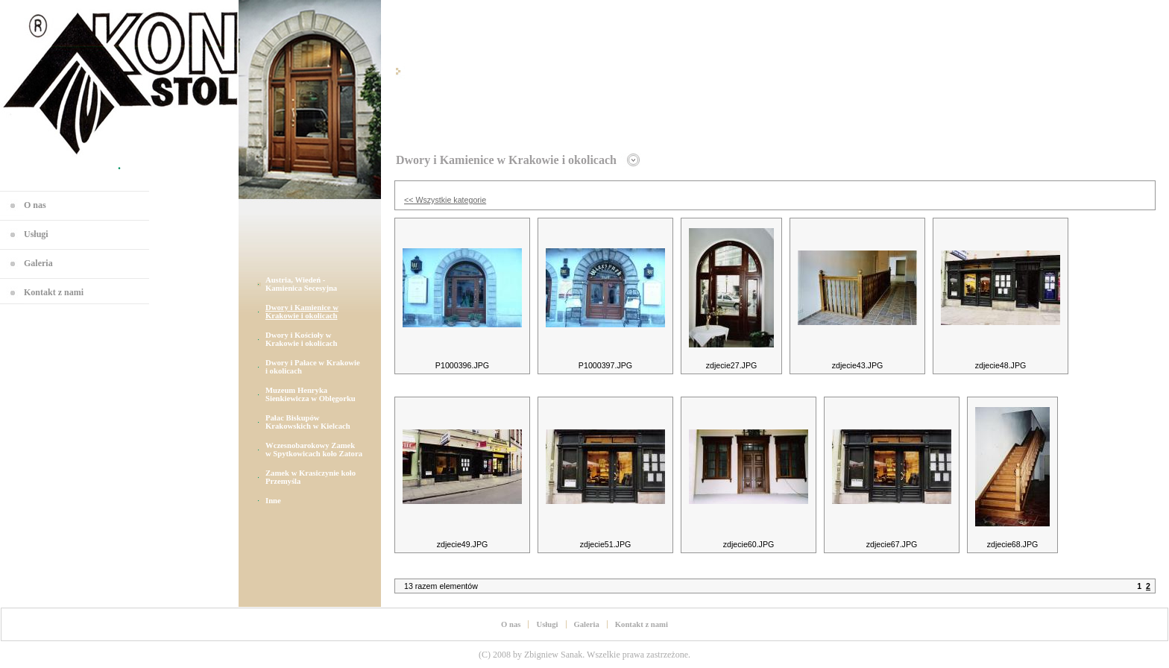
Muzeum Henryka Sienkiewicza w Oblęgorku (310, 394)
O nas (35, 205)
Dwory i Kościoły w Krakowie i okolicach (301, 339)
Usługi (36, 234)
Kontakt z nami (54, 292)
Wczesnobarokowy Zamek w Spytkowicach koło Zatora (313, 449)
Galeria (38, 263)
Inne (273, 501)
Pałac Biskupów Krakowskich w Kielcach (307, 422)
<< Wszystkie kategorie (445, 199)
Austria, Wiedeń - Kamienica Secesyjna (301, 284)
